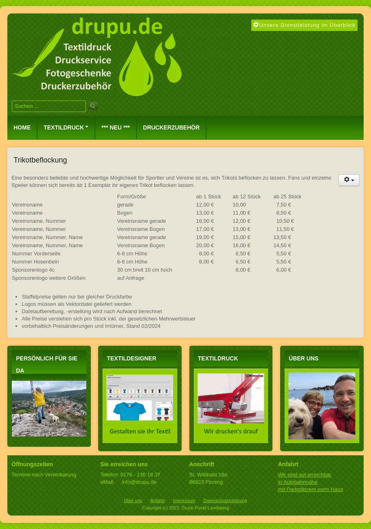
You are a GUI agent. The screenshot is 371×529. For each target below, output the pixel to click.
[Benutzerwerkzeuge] (349, 180)
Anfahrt (157, 500)
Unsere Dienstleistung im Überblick (304, 25)
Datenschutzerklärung (225, 500)
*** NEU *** (115, 127)
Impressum (184, 500)
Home (22, 127)
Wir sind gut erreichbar (304, 475)
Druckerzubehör (171, 127)
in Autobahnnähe (298, 482)
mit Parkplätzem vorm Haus (310, 489)
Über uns (133, 500)
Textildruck (66, 127)
